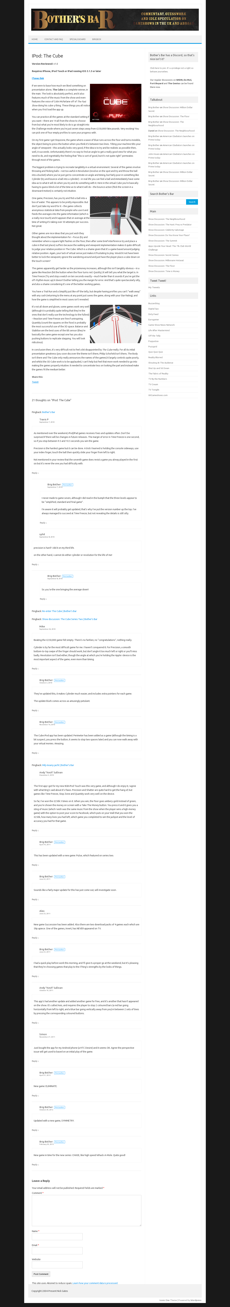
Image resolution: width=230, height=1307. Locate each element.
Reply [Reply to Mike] (34, 668)
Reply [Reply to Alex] (34, 937)
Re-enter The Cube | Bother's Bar (59, 611)
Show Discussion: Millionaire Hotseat (166, 260)
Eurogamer (153, 319)
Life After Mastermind (159, 330)
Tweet (35, 382)
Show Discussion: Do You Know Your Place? (169, 235)
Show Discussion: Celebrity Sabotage (166, 230)
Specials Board (78, 39)
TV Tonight (153, 389)
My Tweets (154, 287)
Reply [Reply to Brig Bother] (42, 523)
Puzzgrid (152, 346)
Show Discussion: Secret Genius (163, 255)
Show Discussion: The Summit (162, 241)
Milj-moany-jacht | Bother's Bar (58, 765)
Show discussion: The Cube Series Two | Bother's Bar (69, 619)
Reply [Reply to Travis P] (34, 473)
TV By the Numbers (157, 379)
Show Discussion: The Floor (176, 116)
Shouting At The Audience (160, 363)
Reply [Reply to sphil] (34, 564)
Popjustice (153, 341)
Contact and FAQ (53, 39)
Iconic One (165, 1300)
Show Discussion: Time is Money (163, 271)
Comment (38, 1193)
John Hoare (154, 154)
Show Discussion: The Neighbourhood (176, 131)
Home (35, 39)
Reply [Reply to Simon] (34, 1061)
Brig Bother (54, 484)
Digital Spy (153, 309)
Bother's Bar (48, 412)
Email (35, 1245)
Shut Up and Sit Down (158, 368)
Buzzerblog (154, 303)
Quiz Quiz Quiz (155, 352)
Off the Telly (154, 335)
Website (36, 1259)
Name (35, 1231)
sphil (42, 534)
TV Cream (153, 384)
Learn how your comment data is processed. (95, 1283)
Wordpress (196, 1300)
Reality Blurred (155, 357)
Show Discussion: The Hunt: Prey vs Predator (170, 224)
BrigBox (96, 39)
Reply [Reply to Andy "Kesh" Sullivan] (34, 830)
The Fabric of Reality (158, 373)
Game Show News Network (161, 325)
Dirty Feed (153, 314)
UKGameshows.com (158, 395)
